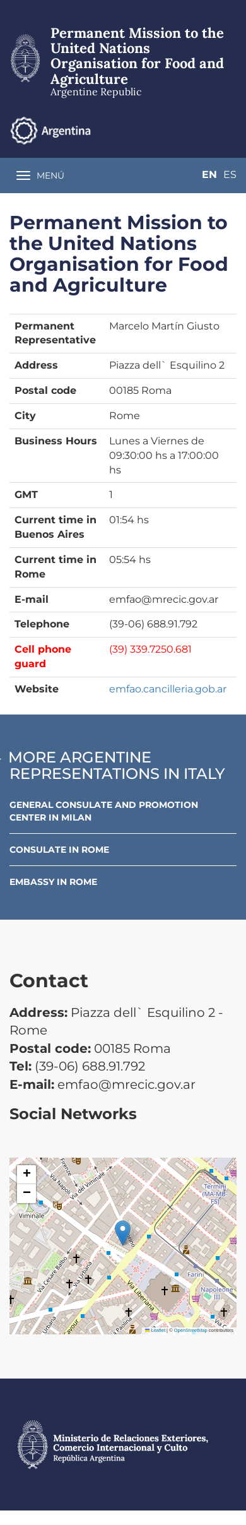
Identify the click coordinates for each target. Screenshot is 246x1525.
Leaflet (155, 1330)
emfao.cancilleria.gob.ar (167, 689)
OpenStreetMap (191, 1330)
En (209, 175)
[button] (123, 1233)
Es (230, 175)
